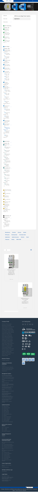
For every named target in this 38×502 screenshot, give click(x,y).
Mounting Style (14, 234)
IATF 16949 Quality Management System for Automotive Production (7, 379)
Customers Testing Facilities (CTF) (7, 373)
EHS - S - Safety (4, 433)
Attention (22, 237)
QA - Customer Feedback (6, 422)
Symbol (24, 232)
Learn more (8, 272)
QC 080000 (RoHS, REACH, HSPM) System (7, 384)
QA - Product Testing (5, 412)
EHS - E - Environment (5, 430)
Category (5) (5, 15)
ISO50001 (3, 440)
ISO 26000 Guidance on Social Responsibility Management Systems (7, 400)
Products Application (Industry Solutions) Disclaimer (6, 484)
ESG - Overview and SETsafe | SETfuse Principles (8, 446)
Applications (17, 18)
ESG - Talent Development (6, 459)
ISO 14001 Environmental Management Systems (8, 382)
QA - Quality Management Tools (6, 417)
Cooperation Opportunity (5, 363)
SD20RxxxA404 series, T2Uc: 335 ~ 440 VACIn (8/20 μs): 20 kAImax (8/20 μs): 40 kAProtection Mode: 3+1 (27, 288)
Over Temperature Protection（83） (7, 26)
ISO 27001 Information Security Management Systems (6, 403)
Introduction (3, 369)
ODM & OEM (18, 239)
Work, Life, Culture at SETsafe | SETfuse (6, 469)
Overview (14, 232)
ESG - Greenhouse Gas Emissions (7, 450)
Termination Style (22, 234)
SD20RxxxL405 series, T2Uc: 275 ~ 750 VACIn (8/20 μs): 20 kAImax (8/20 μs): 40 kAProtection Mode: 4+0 (17, 266)
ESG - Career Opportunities (6, 460)
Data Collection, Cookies (5, 479)
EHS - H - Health (4, 432)
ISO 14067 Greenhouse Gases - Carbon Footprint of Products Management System (7, 397)
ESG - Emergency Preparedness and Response (7, 454)
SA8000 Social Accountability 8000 (7, 401)
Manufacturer (7, 232)
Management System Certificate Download (7, 405)
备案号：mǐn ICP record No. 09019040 (19, 499)
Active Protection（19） (7, 191)
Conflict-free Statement (5, 386)
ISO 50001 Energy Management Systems (7, 393)
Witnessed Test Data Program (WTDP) (8, 371)
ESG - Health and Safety (5, 455)
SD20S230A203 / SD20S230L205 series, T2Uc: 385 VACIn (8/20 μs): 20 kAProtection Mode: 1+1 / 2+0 (19, 289)
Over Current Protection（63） (6, 142)
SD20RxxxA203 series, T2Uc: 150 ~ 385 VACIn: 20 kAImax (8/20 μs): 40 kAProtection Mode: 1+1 (27, 266)
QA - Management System (6, 411)
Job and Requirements (5, 470)
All (6, 249)
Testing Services (4, 374)
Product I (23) (5, 18)
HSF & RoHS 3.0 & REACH (6, 434)
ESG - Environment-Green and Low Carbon (7, 452)
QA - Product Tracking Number (6, 420)
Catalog (12, 239)
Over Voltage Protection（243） (6, 47)
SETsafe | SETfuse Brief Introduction (7, 425)
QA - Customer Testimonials (6, 421)
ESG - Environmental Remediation (7, 447)
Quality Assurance (15, 237)
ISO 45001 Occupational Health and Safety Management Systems (7, 391)
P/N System (7, 234)
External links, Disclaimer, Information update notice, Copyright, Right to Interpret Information (7, 481)
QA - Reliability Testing (5, 413)
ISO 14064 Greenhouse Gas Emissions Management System (8, 395)
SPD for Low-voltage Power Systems (22, 16)
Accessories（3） (7, 215)
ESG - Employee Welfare (5, 458)
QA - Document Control (5, 416)
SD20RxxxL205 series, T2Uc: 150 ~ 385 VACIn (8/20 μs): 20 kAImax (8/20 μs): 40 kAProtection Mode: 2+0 (8, 266)
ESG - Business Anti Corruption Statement (6, 464)
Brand (27, 237)
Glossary (19, 232)
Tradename (7, 239)
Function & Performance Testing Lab (7, 370)
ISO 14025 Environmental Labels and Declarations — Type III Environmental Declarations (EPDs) (7, 388)
